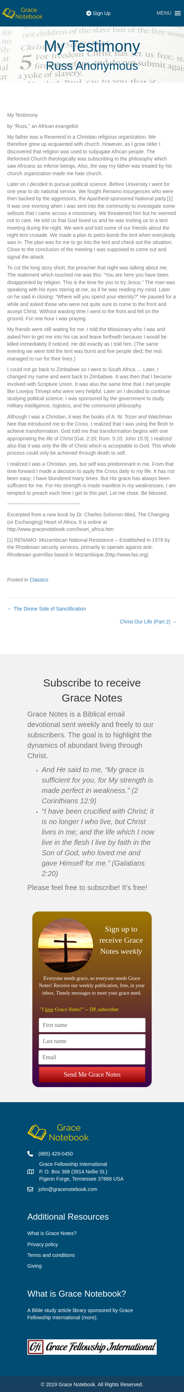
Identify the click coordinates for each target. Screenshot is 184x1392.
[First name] (92, 1025)
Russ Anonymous (92, 65)
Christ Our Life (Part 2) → (148, 622)
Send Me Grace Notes (92, 1073)
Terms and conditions (51, 1255)
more (89, 1317)
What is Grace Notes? (52, 1233)
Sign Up (98, 13)
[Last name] (92, 1041)
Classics (38, 580)
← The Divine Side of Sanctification (46, 609)
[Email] (91, 1057)
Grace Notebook (77, 1384)
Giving (34, 1266)
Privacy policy (42, 1244)
